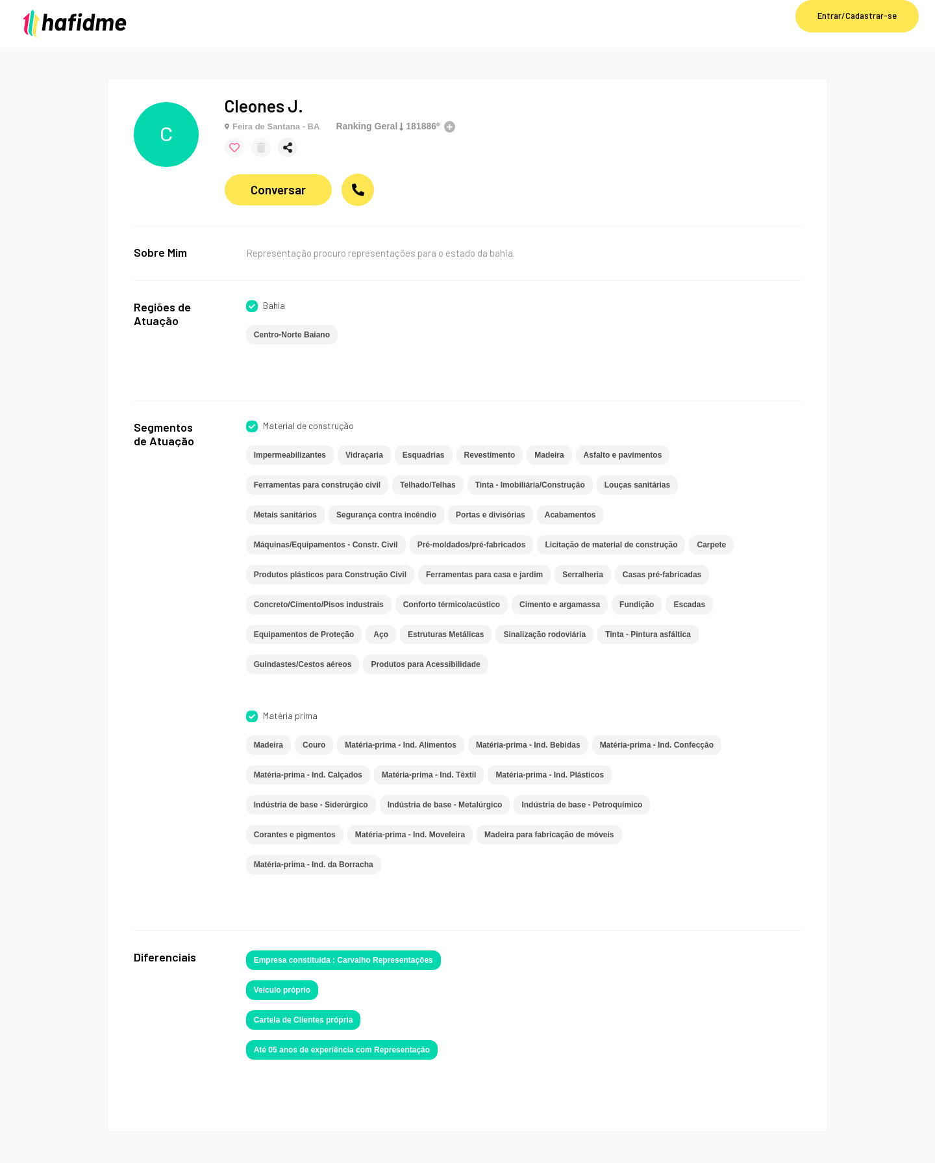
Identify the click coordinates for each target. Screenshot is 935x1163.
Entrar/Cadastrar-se (857, 15)
